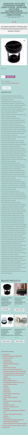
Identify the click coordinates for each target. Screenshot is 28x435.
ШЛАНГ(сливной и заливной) (10, 421)
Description (6, 87)
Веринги (5, 365)
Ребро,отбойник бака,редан (10, 397)
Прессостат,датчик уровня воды (11, 393)
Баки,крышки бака (8, 362)
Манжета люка (7, 378)
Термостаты (6, 408)
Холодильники (6, 427)
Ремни (5, 399)
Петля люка (6, 388)
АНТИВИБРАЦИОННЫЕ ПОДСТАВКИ (12, 356)
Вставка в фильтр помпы (12, 83)
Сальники (5, 403)
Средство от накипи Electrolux (11, 406)
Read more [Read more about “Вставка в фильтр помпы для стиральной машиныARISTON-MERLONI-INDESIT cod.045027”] (5, 309)
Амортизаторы (7, 360)
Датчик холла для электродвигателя (12, 369)
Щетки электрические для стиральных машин (15, 423)
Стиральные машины (7, 358)
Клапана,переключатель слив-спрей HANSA (14, 371)
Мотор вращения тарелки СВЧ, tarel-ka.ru (14, 382)
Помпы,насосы (7, 391)
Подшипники (6, 390)
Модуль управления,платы (10, 380)
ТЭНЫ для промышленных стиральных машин (14, 425)
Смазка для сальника (8, 404)
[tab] (6, 87)
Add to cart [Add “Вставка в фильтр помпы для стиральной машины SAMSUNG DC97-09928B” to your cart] (19, 310)
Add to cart (10, 76)
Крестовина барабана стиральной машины (14, 373)
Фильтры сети (6, 418)
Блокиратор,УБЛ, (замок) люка (11, 363)
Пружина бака (7, 395)
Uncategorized (6, 354)
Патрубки (5, 386)
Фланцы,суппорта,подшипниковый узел (13, 419)
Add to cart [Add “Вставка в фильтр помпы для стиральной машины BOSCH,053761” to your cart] (19, 341)
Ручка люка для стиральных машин (12, 401)
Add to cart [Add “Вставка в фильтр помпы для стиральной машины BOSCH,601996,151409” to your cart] (6, 341)
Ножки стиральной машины (10, 384)
